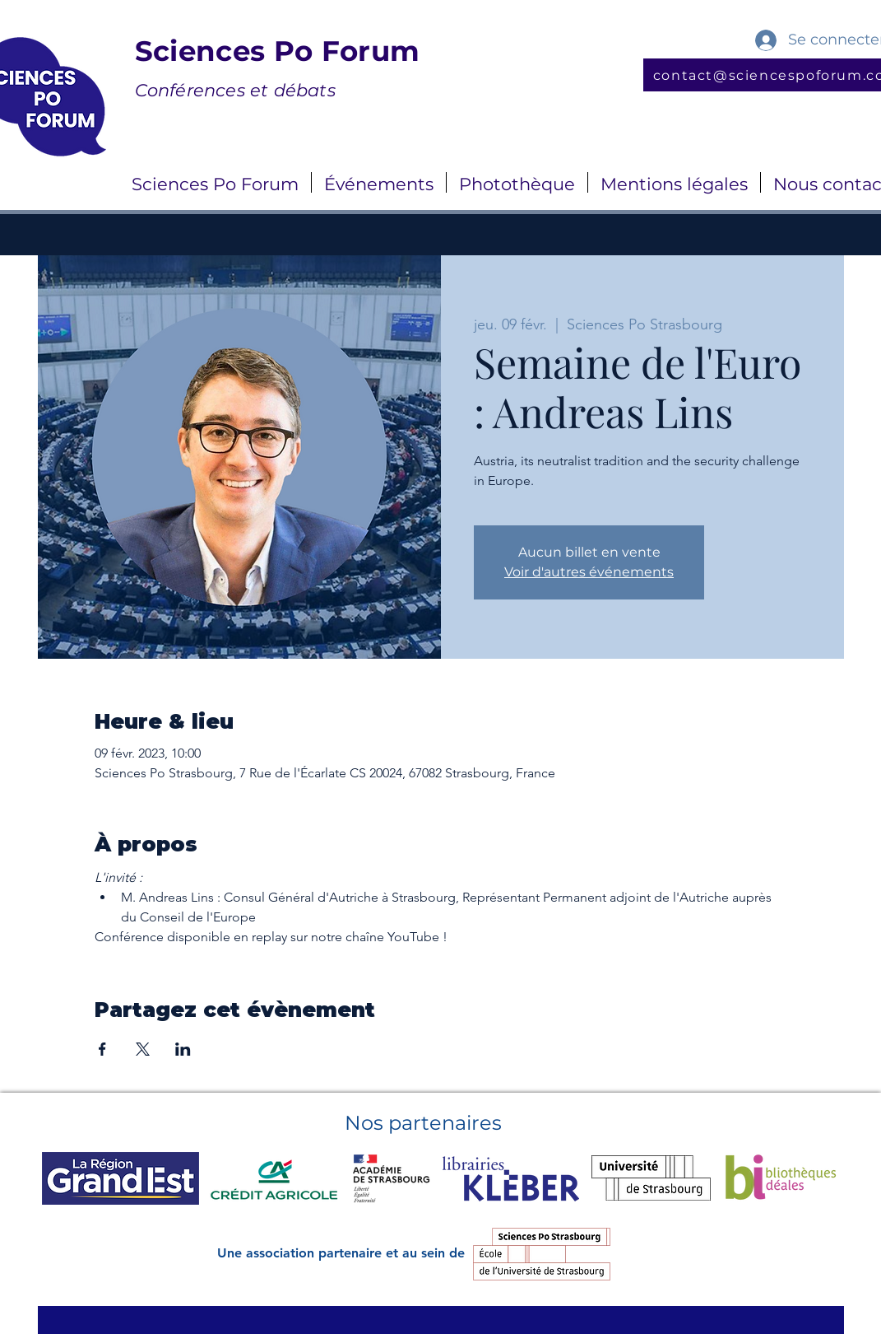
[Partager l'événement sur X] (143, 1049)
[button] (215, 182)
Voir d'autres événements (589, 572)
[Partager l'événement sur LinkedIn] (183, 1049)
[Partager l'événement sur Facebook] (102, 1049)
